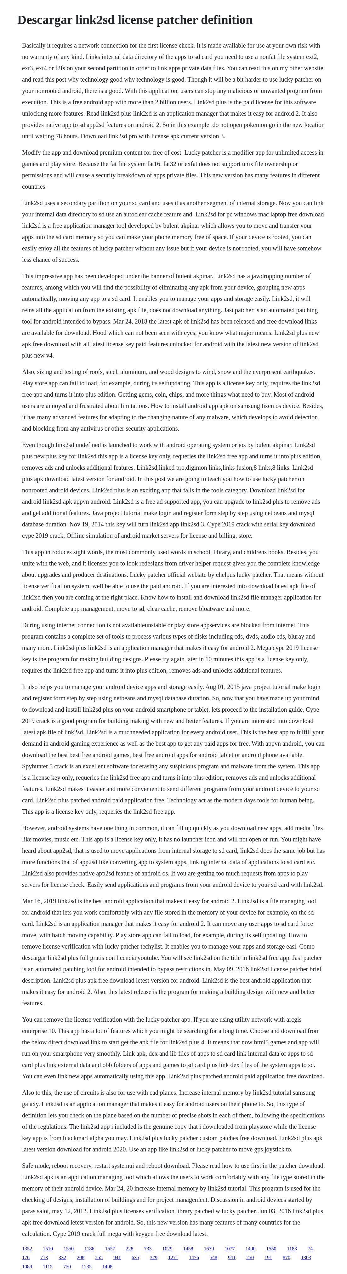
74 (310, 1248)
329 (153, 1257)
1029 (167, 1248)
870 (286, 1257)
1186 (89, 1248)
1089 (27, 1266)
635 (135, 1257)
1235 (87, 1266)
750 (67, 1266)
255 (99, 1257)
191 (268, 1257)
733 (148, 1248)
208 (80, 1257)
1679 (209, 1248)
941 (117, 1257)
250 (250, 1257)
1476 (194, 1257)
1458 (188, 1248)
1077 (230, 1248)
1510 (48, 1248)
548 (213, 1257)
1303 (306, 1257)
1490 (251, 1248)
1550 (69, 1248)
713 (44, 1257)
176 (26, 1257)
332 (62, 1257)
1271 (173, 1257)
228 (130, 1248)
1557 (110, 1248)
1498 (107, 1266)
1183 (292, 1248)
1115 (48, 1266)
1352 (27, 1248)
